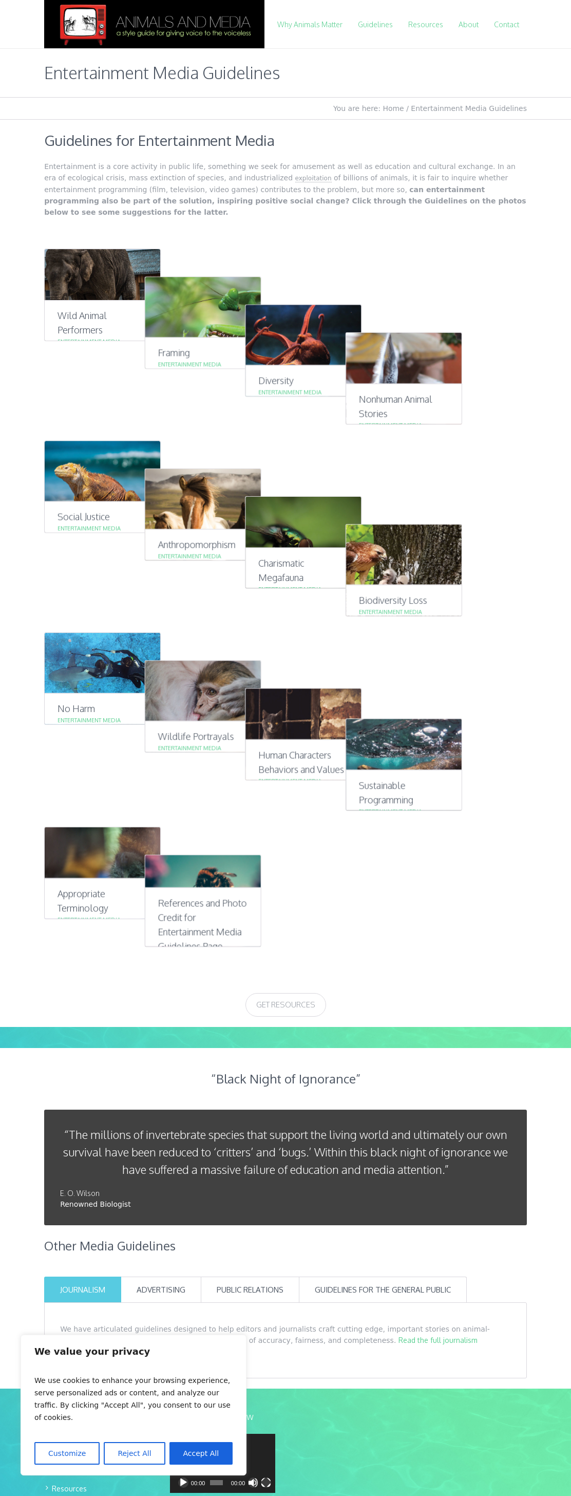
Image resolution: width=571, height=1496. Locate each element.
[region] (133, 1405)
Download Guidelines (87, 1204)
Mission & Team (78, 1105)
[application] (222, 1130)
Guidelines (69, 1138)
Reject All (134, 1453)
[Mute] (253, 1149)
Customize (67, 1453)
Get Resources (285, 671)
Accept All (201, 1453)
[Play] (183, 1149)
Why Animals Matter (85, 1122)
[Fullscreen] (266, 1149)
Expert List (69, 1171)
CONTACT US (78, 1232)
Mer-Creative (315, 1360)
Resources (69, 1155)
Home (393, 108)
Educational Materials (87, 1188)
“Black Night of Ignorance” (285, 745)
